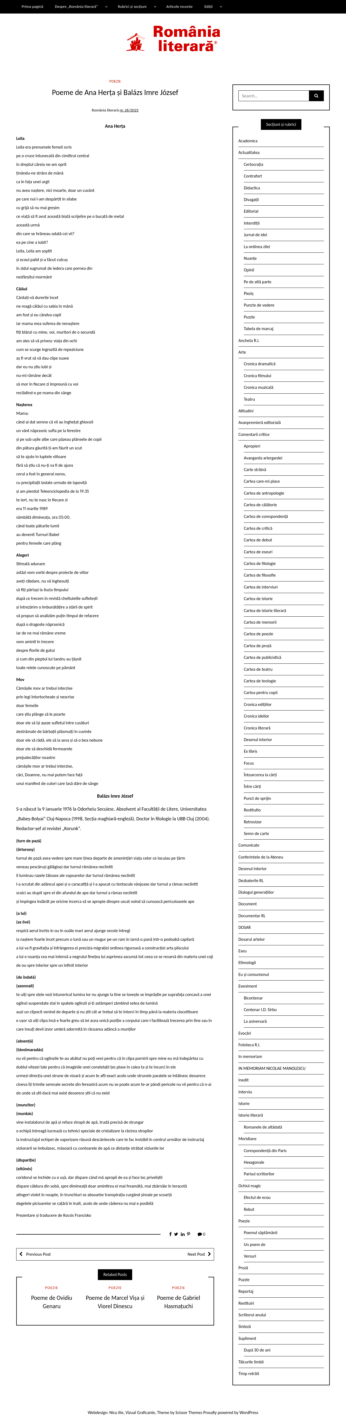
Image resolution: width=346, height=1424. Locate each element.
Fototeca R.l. (249, 1044)
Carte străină (255, 469)
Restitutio (252, 810)
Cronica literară (257, 728)
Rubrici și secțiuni (132, 6)
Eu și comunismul (253, 974)
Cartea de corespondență (266, 516)
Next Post (196, 1254)
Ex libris (250, 751)
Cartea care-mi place (262, 481)
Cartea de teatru (258, 669)
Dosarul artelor (251, 939)
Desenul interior (258, 739)
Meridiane (247, 1138)
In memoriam (250, 1056)
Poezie (115, 81)
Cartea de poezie (258, 633)
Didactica (252, 187)
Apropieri (252, 446)
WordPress (248, 1412)
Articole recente (179, 6)
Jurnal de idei (255, 234)
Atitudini (246, 410)
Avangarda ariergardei (263, 458)
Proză (243, 1267)
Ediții (208, 6)
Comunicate (249, 845)
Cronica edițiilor (258, 704)
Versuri (250, 1256)
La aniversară (255, 1021)
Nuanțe (250, 258)
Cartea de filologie (260, 563)
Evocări (244, 1033)
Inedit (243, 1080)
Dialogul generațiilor (256, 892)
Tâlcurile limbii (251, 1361)
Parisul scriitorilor (259, 1173)
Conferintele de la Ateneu (260, 857)
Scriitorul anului (252, 1314)
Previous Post (38, 1254)
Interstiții (252, 223)
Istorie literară (250, 1115)
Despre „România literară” (76, 6)
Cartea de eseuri (258, 551)
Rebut (249, 1209)
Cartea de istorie (258, 598)
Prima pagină (32, 6)
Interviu (245, 1091)
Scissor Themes (188, 1412)
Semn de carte (256, 833)
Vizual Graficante (140, 1412)
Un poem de (254, 1244)
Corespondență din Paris (265, 1150)
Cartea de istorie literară (265, 610)
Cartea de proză (257, 645)
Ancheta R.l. (249, 340)
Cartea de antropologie (264, 493)
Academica (248, 140)
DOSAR (244, 927)
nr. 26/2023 (128, 110)
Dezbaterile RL (251, 880)
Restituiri (246, 1303)
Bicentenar (253, 998)
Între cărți (252, 786)
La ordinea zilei (257, 246)
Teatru (249, 399)
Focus (249, 763)
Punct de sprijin (257, 798)
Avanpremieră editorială (259, 422)
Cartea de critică (258, 528)
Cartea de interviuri (261, 587)
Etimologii (247, 962)
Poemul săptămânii (260, 1232)
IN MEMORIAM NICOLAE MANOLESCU (271, 1068)
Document (247, 903)
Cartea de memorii (260, 622)
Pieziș (249, 293)
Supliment (247, 1338)
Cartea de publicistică (262, 657)
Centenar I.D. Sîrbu (260, 1009)
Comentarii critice (254, 434)
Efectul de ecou (257, 1197)
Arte (242, 352)
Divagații (251, 199)
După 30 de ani (257, 1350)
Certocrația (253, 164)
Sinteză (244, 1326)
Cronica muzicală (258, 387)
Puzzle (249, 317)
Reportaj (245, 1291)
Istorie (243, 1103)
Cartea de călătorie (260, 504)
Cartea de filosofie (260, 575)
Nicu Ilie (116, 1412)
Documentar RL (251, 915)
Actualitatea (249, 152)
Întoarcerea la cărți (260, 774)
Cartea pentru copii (261, 692)
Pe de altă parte (257, 281)
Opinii (249, 269)
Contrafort (253, 176)
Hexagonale (254, 1162)
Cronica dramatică (259, 363)
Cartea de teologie (260, 680)
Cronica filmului (257, 375)
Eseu (242, 950)
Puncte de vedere (259, 305)
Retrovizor (253, 821)
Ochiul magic (249, 1185)
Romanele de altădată (263, 1127)
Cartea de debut (258, 539)
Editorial (251, 211)
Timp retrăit (248, 1373)
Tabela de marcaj (258, 328)
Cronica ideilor (256, 716)
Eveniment (247, 986)
